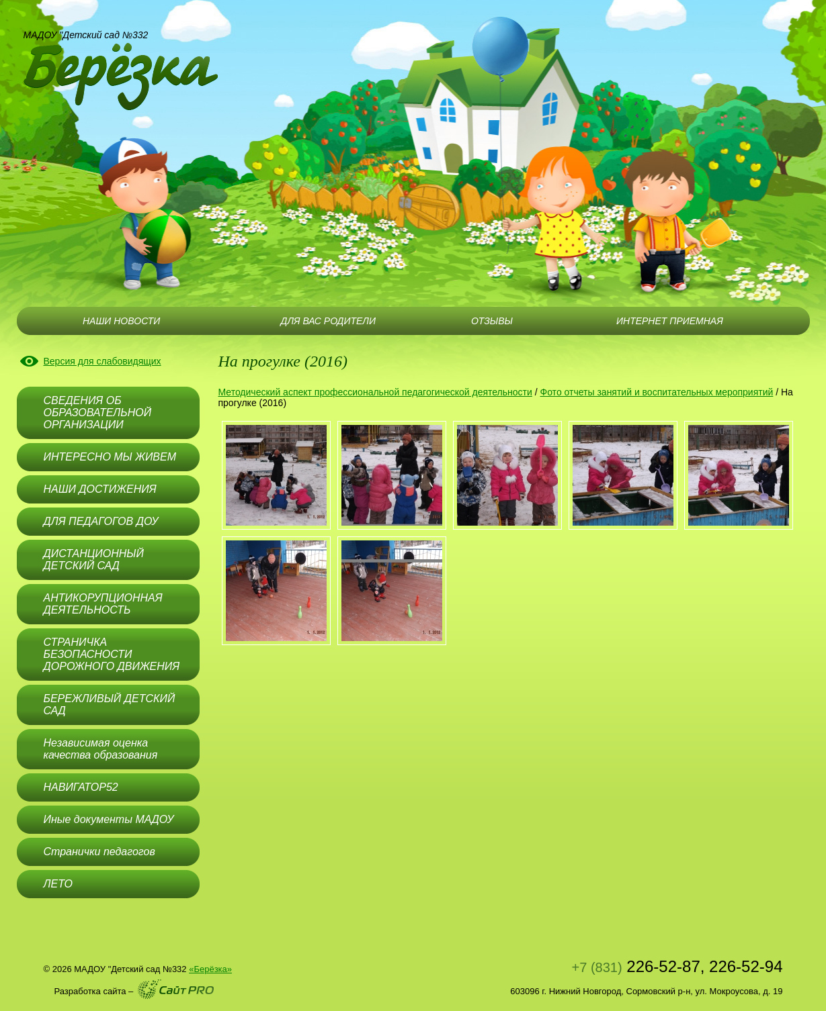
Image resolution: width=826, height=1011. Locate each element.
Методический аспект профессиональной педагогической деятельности (375, 392)
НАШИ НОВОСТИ (121, 321)
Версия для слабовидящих (102, 361)
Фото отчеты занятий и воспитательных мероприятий (657, 392)
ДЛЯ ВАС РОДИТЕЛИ (328, 321)
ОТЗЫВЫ (492, 321)
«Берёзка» (210, 969)
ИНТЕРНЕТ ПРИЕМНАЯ (669, 321)
